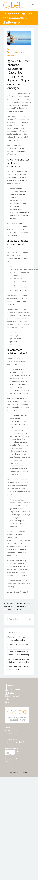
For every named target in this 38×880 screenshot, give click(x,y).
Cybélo (26, 772)
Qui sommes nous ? (12, 696)
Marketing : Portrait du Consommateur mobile (16, 638)
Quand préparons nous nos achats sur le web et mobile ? (19, 660)
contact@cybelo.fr (17, 742)
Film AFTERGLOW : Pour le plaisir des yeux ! (17, 667)
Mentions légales (12, 759)
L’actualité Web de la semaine (8, 606)
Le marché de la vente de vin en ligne (23, 606)
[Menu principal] (33, 5)
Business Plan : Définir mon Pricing (17, 645)
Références (9, 699)
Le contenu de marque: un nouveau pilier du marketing (18, 653)
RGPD (7, 762)
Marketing (14, 49)
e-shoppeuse (15, 52)
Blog (7, 702)
